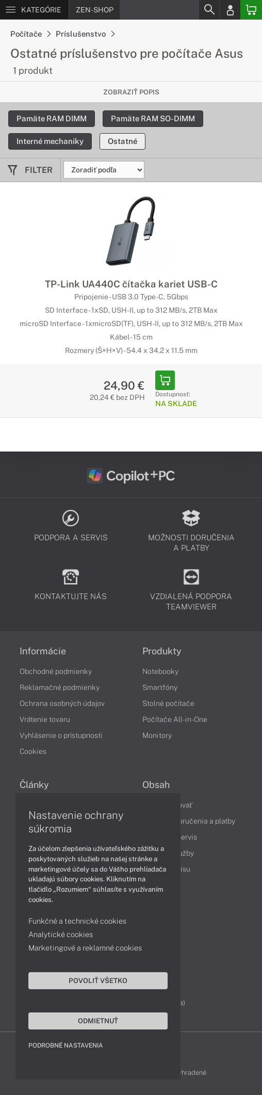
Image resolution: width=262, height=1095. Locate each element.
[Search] (209, 10)
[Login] (230, 10)
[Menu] (34, 10)
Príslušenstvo (85, 33)
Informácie (43, 651)
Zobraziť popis (131, 92)
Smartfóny (159, 687)
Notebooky (160, 671)
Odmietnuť (98, 1021)
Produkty (162, 651)
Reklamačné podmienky (60, 687)
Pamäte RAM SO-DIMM (153, 118)
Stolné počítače (168, 703)
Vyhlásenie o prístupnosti (61, 735)
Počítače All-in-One (174, 719)
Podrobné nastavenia (65, 1045)
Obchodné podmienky (56, 671)
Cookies (33, 751)
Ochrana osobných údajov (62, 703)
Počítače (30, 33)
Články (34, 785)
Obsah (156, 785)
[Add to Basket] (165, 380)
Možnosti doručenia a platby (188, 821)
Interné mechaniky (50, 141)
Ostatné (122, 141)
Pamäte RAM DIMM (52, 118)
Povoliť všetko (98, 980)
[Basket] (251, 10)
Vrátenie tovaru (45, 719)
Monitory (157, 735)
